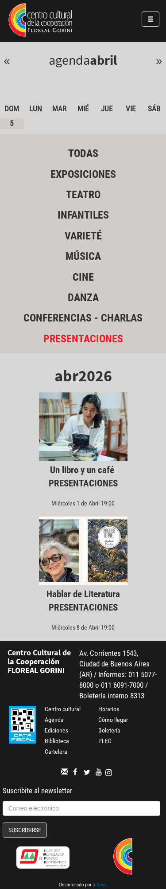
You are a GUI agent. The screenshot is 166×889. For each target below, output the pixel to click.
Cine (83, 277)
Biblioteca (57, 741)
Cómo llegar (113, 720)
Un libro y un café (83, 470)
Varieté (83, 236)
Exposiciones (83, 174)
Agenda (54, 720)
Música (83, 256)
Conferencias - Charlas (83, 318)
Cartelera (56, 751)
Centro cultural (63, 709)
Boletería (109, 730)
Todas (83, 153)
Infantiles (83, 215)
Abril (103, 59)
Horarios (108, 709)
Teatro (83, 194)
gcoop (99, 885)
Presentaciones (83, 339)
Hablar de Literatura (83, 594)
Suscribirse (24, 830)
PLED (105, 741)
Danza (83, 297)
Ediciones (56, 730)
